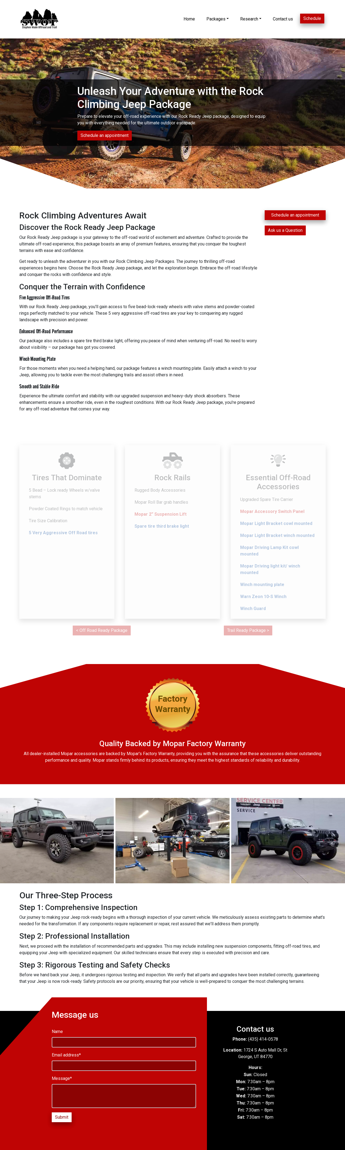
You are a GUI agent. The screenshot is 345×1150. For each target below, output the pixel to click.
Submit (61, 1117)
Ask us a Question (285, 230)
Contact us (283, 19)
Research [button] (249, 19)
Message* (62, 1078)
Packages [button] (215, 19)
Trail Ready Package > (248, 630)
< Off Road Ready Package (101, 630)
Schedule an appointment (105, 135)
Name (57, 1031)
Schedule (312, 18)
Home (189, 19)
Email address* (66, 1055)
